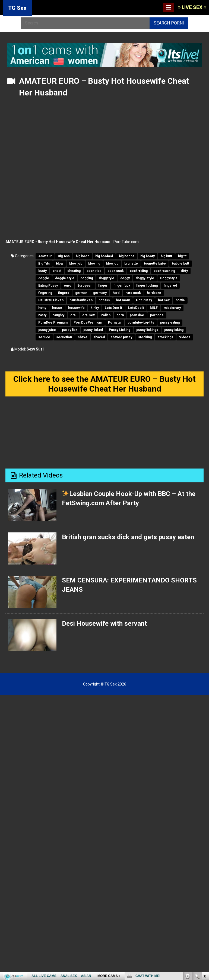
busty (42, 271)
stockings (165, 337)
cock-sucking (164, 271)
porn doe (137, 315)
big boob (82, 256)
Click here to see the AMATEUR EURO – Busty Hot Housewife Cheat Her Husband (104, 383)
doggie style (64, 278)
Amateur (45, 256)
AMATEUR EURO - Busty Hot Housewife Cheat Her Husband (57, 242)
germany (100, 293)
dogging (86, 278)
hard (116, 293)
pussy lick (69, 330)
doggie (43, 278)
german (81, 293)
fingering (45, 293)
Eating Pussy (48, 285)
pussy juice (47, 330)
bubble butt (180, 263)
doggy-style (145, 278)
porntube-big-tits (141, 322)
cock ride (94, 271)
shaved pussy (121, 337)
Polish (105, 315)
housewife (76, 308)
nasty (42, 315)
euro (67, 285)
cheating (74, 271)
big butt (166, 256)
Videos (184, 337)
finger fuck (121, 285)
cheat (57, 271)
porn (120, 315)
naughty (58, 315)
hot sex (164, 300)
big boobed (104, 256)
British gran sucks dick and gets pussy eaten (128, 537)
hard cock (133, 293)
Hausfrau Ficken (51, 300)
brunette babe (155, 263)
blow (59, 263)
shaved (99, 337)
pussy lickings (147, 330)
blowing (94, 263)
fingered (170, 285)
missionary (172, 308)
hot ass (104, 300)
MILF (154, 308)
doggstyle (106, 278)
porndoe (157, 315)
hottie (180, 300)
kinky (95, 308)
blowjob (112, 263)
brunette (131, 263)
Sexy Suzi (35, 349)
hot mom (123, 300)
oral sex (88, 315)
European (84, 285)
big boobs (126, 256)
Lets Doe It (113, 308)
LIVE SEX (192, 7)
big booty (147, 256)
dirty (184, 271)
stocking (145, 337)
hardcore (154, 293)
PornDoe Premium (53, 322)
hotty (42, 308)
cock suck (115, 271)
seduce (44, 337)
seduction (64, 337)
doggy (125, 278)
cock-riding (139, 271)
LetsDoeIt (136, 308)
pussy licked (93, 330)
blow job (75, 263)
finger (102, 285)
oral (73, 315)
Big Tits (44, 263)
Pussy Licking (119, 330)
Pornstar (115, 322)
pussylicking (173, 330)
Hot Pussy (144, 300)
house (57, 308)
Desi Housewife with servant (104, 623)
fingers (63, 293)
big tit (182, 256)
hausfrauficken (81, 300)
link (204, 895)
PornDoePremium (88, 322)
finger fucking (147, 285)
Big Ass (64, 256)
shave (82, 337)
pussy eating (170, 322)
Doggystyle (169, 278)
